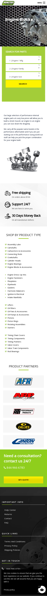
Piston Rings (13, 321)
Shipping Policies (12, 550)
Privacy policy (9, 590)
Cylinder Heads (14, 260)
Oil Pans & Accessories (17, 311)
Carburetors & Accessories (19, 251)
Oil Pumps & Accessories (18, 314)
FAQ (6, 522)
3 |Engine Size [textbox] (15, 76)
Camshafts (12, 247)
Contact (8, 518)
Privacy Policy (11, 545)
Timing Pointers (14, 341)
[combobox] (23, 59)
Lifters (10, 305)
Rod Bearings (13, 351)
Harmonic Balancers (16, 291)
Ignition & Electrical (16, 294)
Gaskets (11, 287)
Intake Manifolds (15, 297)
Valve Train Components (18, 348)
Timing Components (16, 338)
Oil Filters (12, 308)
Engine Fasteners (15, 278)
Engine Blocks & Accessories (20, 267)
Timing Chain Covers (16, 335)
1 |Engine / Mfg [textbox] (16, 60)
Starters (11, 327)
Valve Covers (13, 345)
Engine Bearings (14, 264)
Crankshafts (13, 257)
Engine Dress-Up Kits (17, 274)
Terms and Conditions (14, 541)
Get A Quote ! (23, 480)
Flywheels (12, 284)
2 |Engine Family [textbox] (16, 68)
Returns (8, 514)
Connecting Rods (15, 254)
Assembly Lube (14, 244)
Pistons (11, 318)
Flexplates (12, 281)
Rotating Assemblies (16, 324)
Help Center (10, 510)
